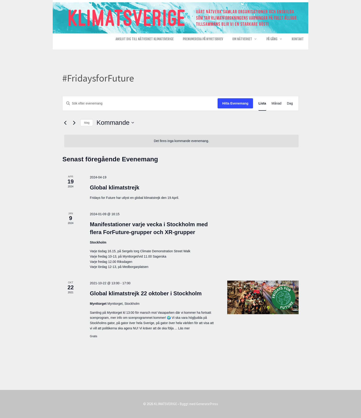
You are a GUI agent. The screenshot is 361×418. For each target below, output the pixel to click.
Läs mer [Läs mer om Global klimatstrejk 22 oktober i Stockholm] (184, 328)
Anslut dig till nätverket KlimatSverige (145, 39)
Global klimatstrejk (114, 187)
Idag (86, 122)
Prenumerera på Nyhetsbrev (203, 39)
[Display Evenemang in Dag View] (290, 103)
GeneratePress (207, 404)
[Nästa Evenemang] (74, 122)
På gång (276, 39)
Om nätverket (247, 39)
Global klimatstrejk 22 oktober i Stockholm (145, 293)
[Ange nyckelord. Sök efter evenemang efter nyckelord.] (140, 103)
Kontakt (298, 39)
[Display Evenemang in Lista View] (262, 103)
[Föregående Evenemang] (65, 122)
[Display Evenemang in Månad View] (277, 103)
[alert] (181, 141)
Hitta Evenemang (235, 103)
